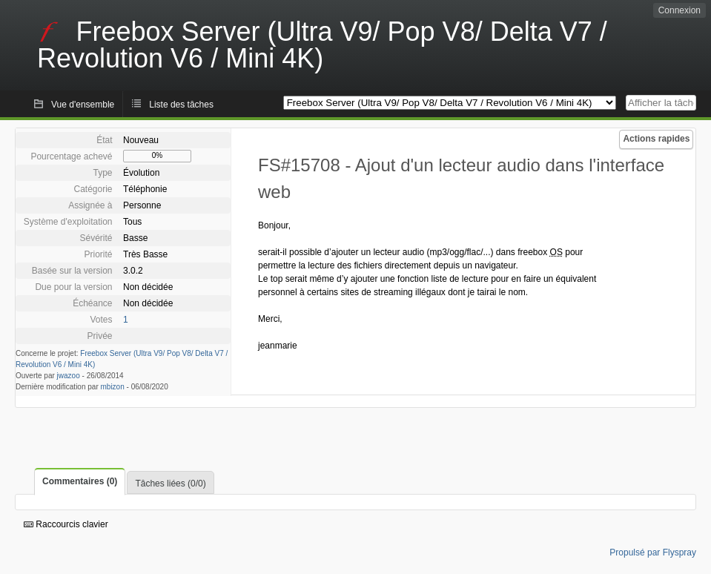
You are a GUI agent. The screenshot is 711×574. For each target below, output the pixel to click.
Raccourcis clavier (66, 524)
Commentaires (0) (79, 481)
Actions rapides (656, 138)
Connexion (679, 10)
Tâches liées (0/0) (170, 483)
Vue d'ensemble (82, 104)
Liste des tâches (181, 104)
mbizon (113, 387)
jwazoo (68, 376)
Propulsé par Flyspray (652, 552)
